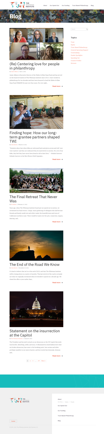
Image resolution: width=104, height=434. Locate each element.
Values (66, 402)
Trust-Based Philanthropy (80, 5)
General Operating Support (79, 50)
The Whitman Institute (17, 338)
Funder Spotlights (76, 55)
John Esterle (14, 144)
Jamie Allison (14, 71)
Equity (73, 45)
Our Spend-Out (54, 5)
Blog (92, 5)
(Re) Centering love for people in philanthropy (34, 65)
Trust (72, 42)
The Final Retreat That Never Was (33, 198)
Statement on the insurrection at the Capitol (35, 332)
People (72, 402)
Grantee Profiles (76, 60)
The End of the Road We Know (35, 264)
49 (39, 361)
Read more (56, 86)
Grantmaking (75, 53)
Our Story (60, 402)
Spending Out (75, 58)
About (45, 5)
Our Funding (65, 5)
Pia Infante (13, 204)
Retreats (73, 63)
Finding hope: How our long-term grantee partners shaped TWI (35, 137)
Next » (43, 361)
